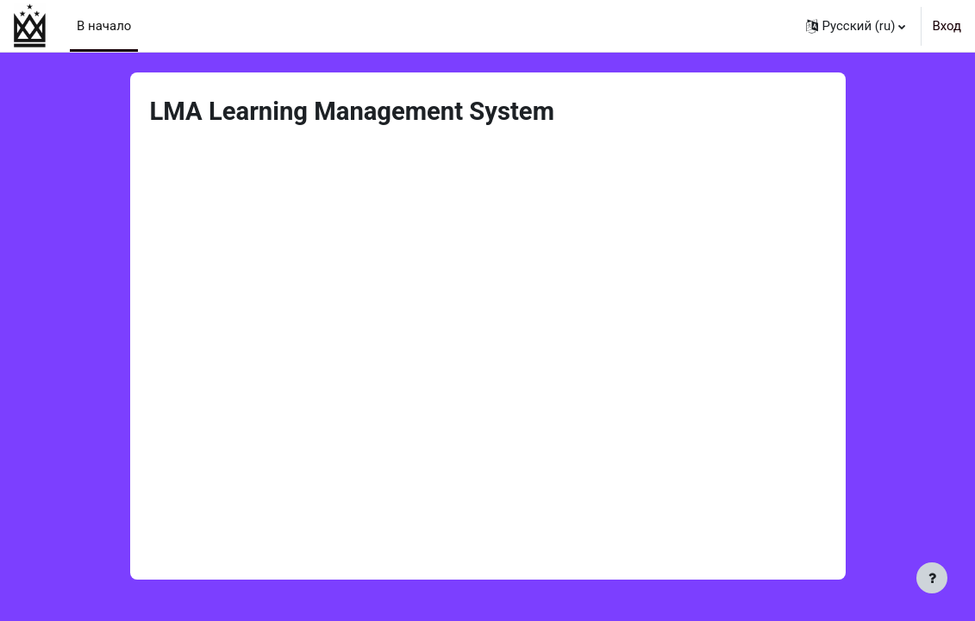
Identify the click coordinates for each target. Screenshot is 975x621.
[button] (856, 26)
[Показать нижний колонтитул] (931, 577)
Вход (946, 26)
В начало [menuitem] (104, 26)
